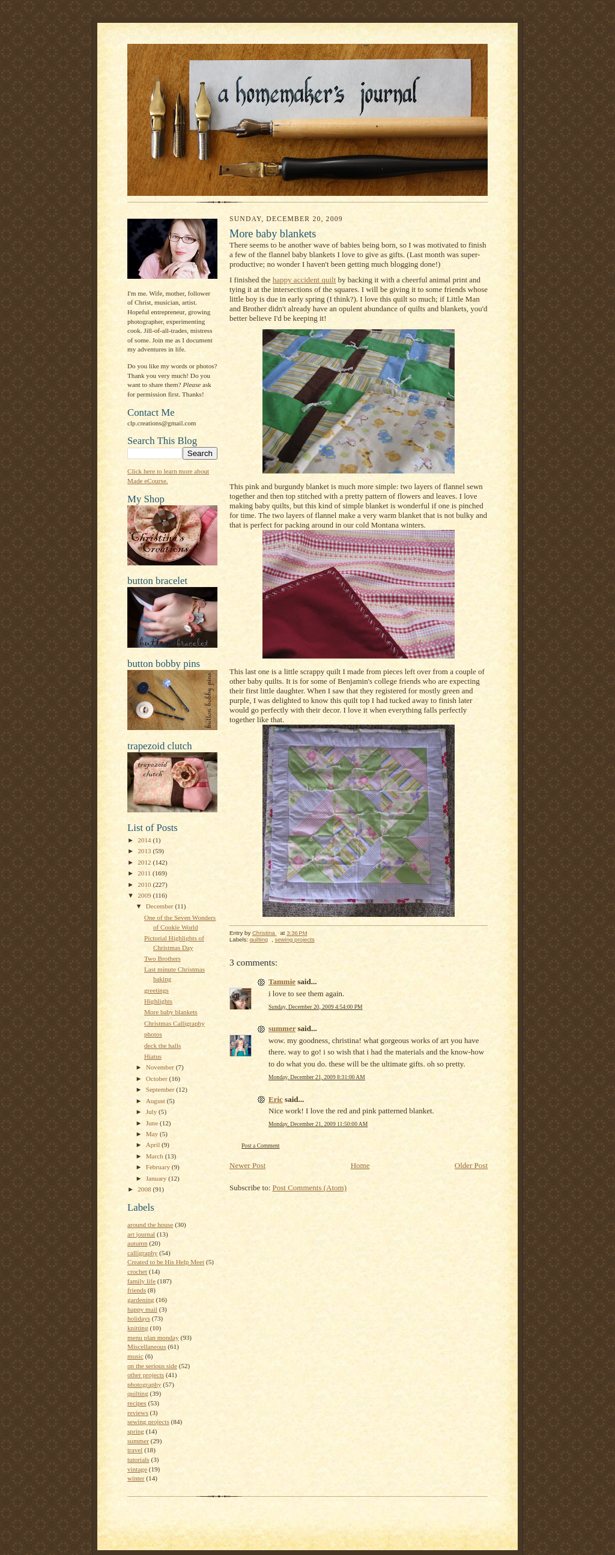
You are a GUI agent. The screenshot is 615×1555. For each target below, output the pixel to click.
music (135, 1356)
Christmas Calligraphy (174, 1023)
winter (136, 1478)
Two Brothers (162, 958)
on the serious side (152, 1365)
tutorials (138, 1459)
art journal (141, 1234)
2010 (145, 884)
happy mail (142, 1309)
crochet (137, 1271)
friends (136, 1290)
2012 (145, 862)
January (157, 1178)
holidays (138, 1318)
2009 (145, 895)
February (159, 1166)
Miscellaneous (146, 1346)
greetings (156, 990)
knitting (137, 1327)
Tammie (281, 981)
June (153, 1123)
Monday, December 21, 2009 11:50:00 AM (318, 1124)
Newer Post (247, 1165)
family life (141, 1281)
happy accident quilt (304, 279)
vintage (137, 1469)
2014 (145, 840)
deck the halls (162, 1045)
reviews (137, 1412)
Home (360, 1165)
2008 (145, 1189)
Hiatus (153, 1056)
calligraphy (142, 1252)
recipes (137, 1403)
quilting (137, 1393)
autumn (137, 1243)
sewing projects (148, 1421)
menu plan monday (153, 1337)
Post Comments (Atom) (310, 1187)
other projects (145, 1374)
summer (138, 1440)
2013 (145, 850)
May (153, 1133)
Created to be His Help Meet (165, 1261)
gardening (140, 1299)
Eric (275, 1099)
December (160, 906)
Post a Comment (260, 1145)
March (155, 1156)
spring (135, 1431)
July (152, 1111)
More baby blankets (171, 1011)
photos (153, 1034)
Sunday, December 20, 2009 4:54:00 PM (315, 1006)
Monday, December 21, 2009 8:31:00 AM (316, 1077)
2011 (145, 873)
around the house (150, 1224)
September (161, 1089)
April (154, 1144)
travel (134, 1449)
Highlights (158, 1001)
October (157, 1078)
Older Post (471, 1165)
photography (144, 1384)
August (156, 1100)
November (161, 1067)
